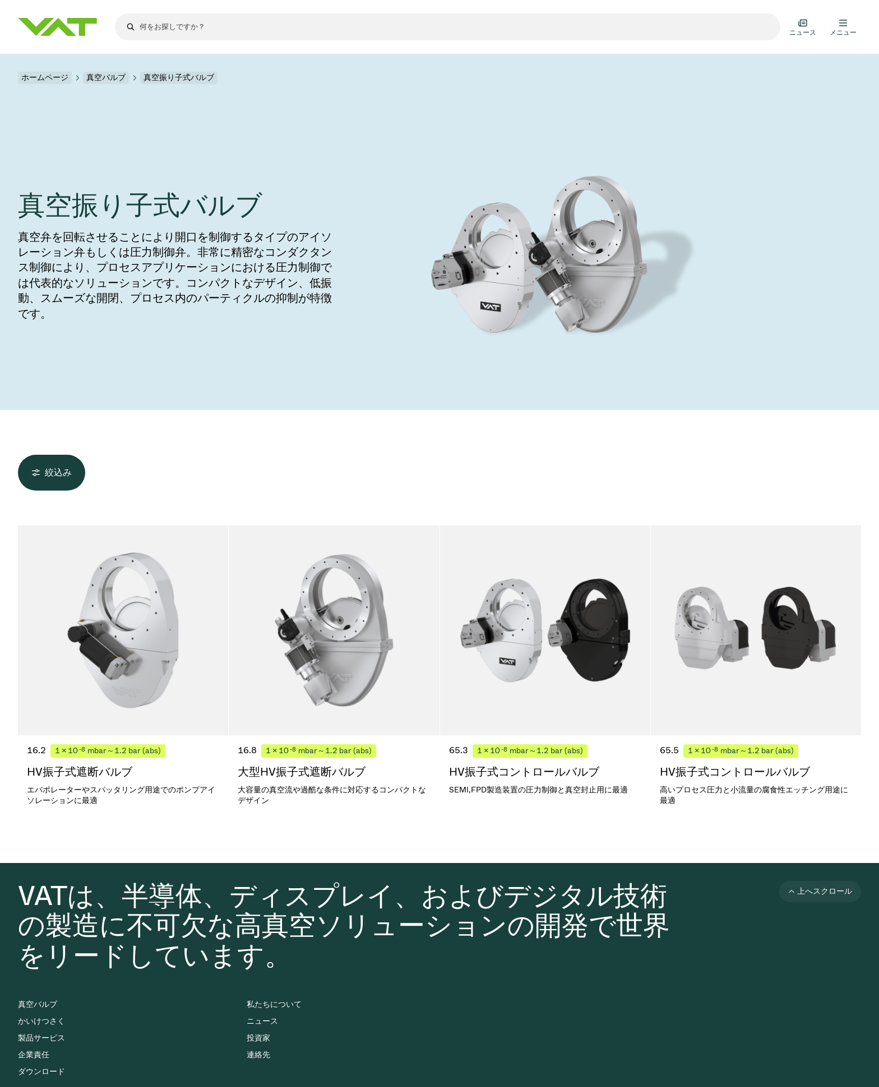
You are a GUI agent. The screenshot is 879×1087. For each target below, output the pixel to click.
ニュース (262, 1021)
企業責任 (33, 1055)
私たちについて (274, 1004)
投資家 (258, 1038)
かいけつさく (41, 1021)
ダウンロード (41, 1071)
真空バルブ (106, 77)
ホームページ (44, 77)
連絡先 (258, 1055)
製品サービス (41, 1038)
